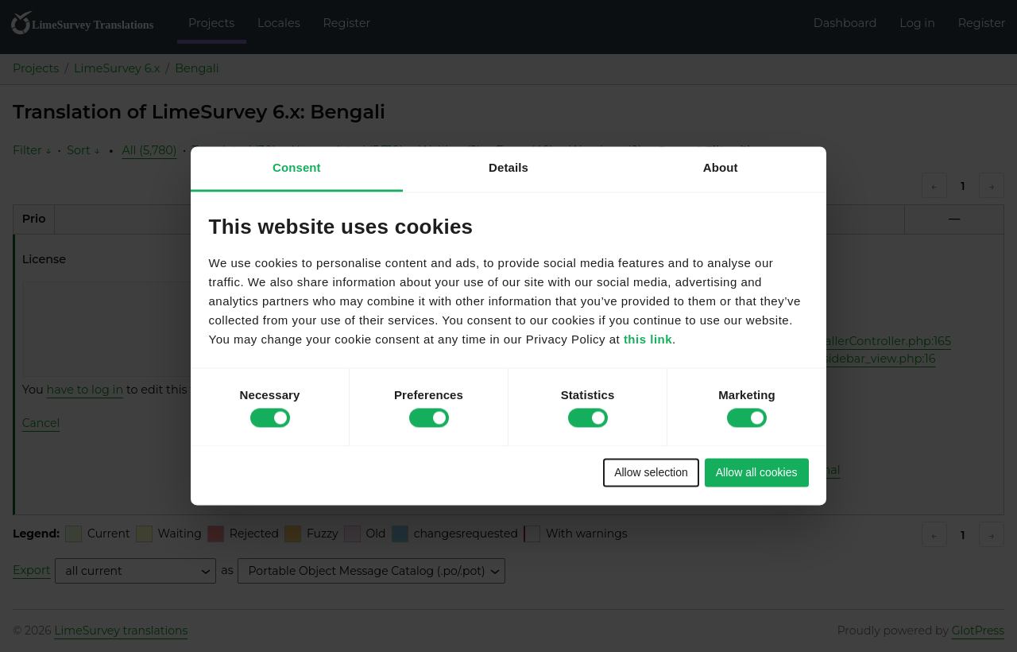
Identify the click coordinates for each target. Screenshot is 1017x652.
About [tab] (720, 167)
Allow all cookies (757, 472)
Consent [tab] (297, 167)
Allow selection (651, 472)
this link (648, 340)
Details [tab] (508, 167)
